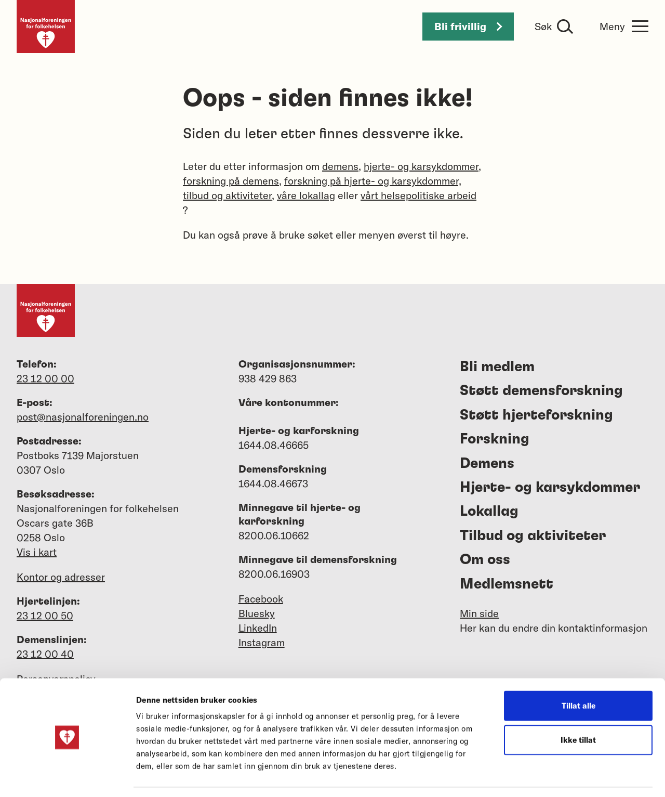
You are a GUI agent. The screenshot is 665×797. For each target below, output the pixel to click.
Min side (479, 613)
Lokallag (489, 511)
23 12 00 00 (45, 378)
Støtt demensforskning (541, 391)
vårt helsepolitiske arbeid (418, 195)
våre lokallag (306, 195)
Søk (543, 26)
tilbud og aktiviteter (227, 195)
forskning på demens (231, 180)
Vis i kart (37, 551)
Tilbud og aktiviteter (533, 536)
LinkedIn (257, 627)
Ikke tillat (578, 708)
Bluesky (256, 613)
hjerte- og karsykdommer (421, 166)
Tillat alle (578, 674)
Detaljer (555, 776)
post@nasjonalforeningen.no (83, 416)
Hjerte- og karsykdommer (550, 487)
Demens (487, 463)
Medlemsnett (506, 584)
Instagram (261, 642)
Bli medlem (497, 367)
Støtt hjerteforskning (536, 415)
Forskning (494, 439)
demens (340, 166)
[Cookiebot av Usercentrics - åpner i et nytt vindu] (67, 777)
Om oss (485, 560)
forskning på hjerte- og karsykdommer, (372, 180)
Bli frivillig (468, 26)
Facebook (260, 598)
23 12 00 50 (45, 615)
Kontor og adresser (61, 576)
